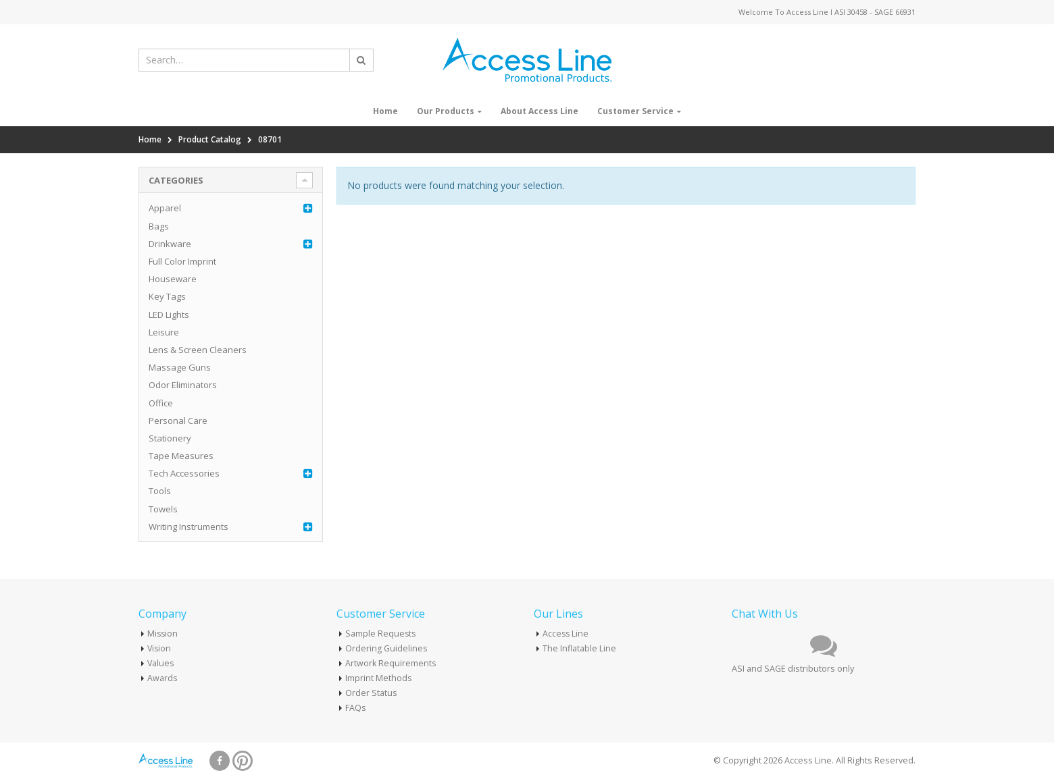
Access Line (566, 633)
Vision (159, 648)
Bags (159, 226)
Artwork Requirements (390, 663)
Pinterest (242, 761)
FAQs (355, 708)
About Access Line (539, 111)
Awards (162, 678)
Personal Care (178, 420)
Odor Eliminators (183, 385)
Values (161, 663)
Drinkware (170, 244)
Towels (163, 509)
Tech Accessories (184, 473)
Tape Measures (181, 456)
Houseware (173, 279)
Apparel (165, 208)
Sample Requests (381, 633)
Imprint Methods (378, 678)
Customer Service (635, 111)
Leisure (164, 332)
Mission (163, 633)
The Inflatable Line (579, 648)
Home (385, 111)
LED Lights (169, 314)
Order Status (371, 693)
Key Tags (167, 296)
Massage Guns (180, 367)
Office (161, 403)
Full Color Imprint (182, 261)
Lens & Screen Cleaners (198, 350)
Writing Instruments (188, 526)
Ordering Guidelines (386, 648)
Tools (160, 491)
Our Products (445, 111)
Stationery (170, 438)
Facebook (219, 761)
